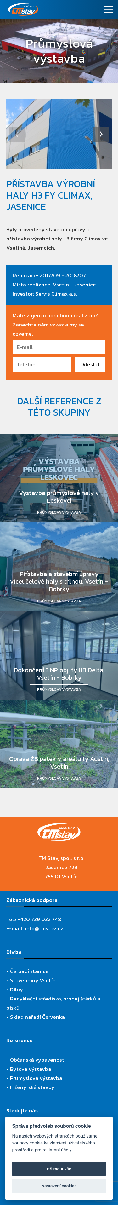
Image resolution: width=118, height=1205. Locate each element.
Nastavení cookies (59, 1185)
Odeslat (90, 364)
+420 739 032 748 (39, 919)
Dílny (16, 989)
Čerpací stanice (29, 971)
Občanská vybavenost (37, 1060)
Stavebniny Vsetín (33, 980)
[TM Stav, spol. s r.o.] (44, 9)
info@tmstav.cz (44, 928)
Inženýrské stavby (32, 1087)
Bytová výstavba (30, 1069)
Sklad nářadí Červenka (37, 1017)
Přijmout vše (59, 1168)
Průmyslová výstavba (36, 1078)
